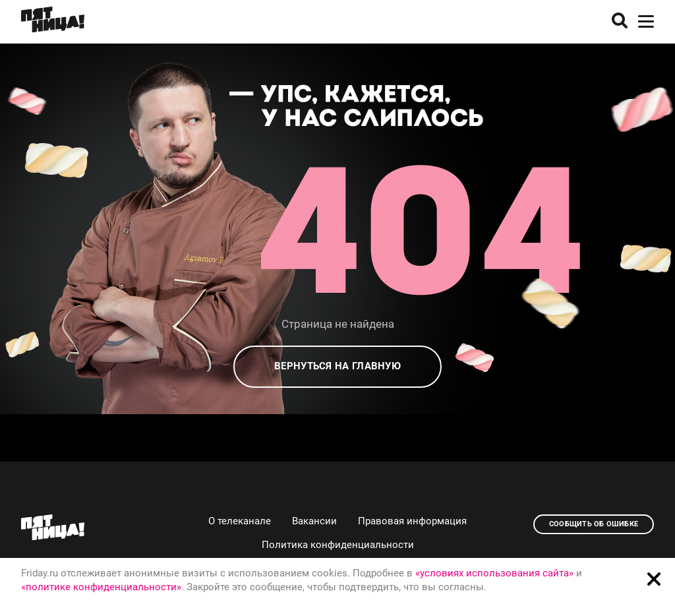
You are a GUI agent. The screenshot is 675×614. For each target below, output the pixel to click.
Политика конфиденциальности (338, 545)
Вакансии (314, 521)
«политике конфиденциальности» (101, 587)
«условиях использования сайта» (494, 573)
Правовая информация (412, 521)
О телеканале (239, 521)
